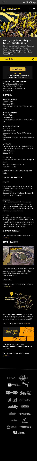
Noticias (12, 59)
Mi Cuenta (6, 2)
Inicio (6, 59)
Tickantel (6, 237)
